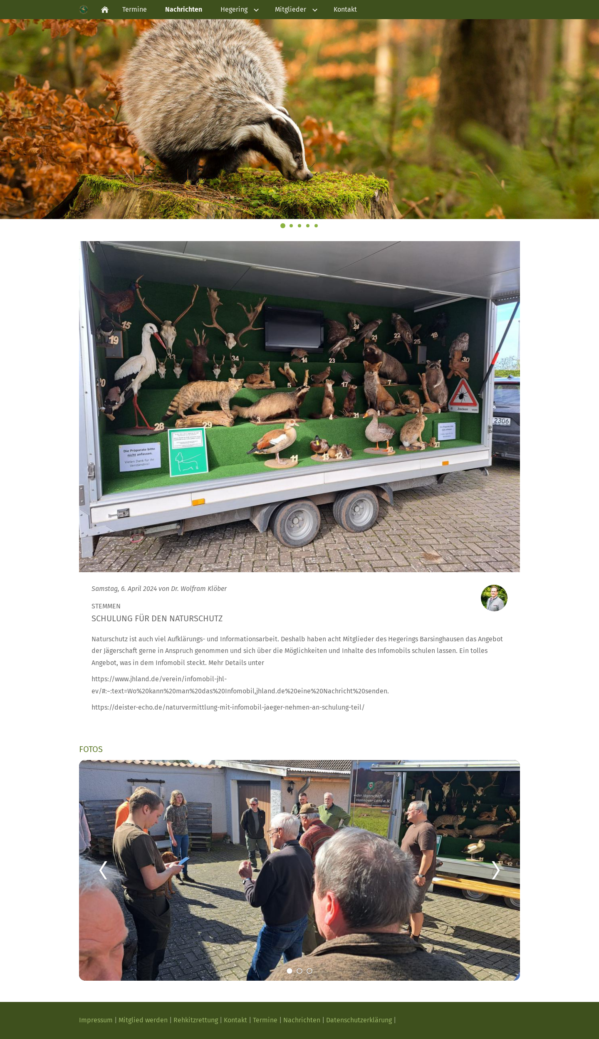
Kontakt (236, 1020)
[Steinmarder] (299, 226)
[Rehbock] (316, 226)
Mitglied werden (143, 1020)
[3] (309, 971)
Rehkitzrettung (195, 1020)
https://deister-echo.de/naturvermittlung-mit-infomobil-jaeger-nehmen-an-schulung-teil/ (228, 707)
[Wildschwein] (308, 226)
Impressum (96, 1020)
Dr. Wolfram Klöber (199, 589)
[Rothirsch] (291, 226)
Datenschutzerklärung (360, 1020)
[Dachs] (283, 226)
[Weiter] (495, 870)
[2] (299, 971)
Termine (266, 1020)
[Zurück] (103, 870)
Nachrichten (302, 1020)
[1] (290, 971)
